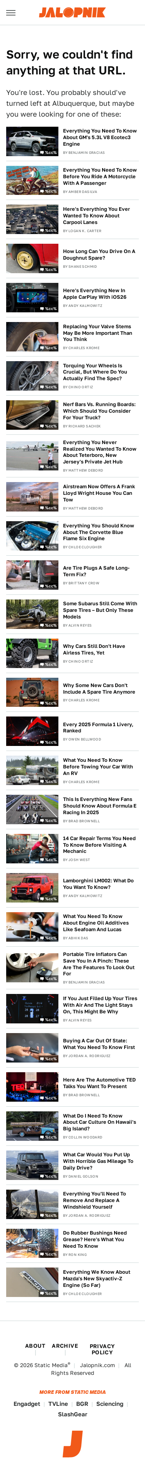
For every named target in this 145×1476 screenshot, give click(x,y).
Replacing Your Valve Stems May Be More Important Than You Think (97, 333)
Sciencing (109, 1403)
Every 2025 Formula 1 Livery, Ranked (98, 728)
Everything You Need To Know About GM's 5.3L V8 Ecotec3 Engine (100, 137)
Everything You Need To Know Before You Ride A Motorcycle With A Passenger (100, 176)
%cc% (51, 152)
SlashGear (72, 1414)
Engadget (27, 1403)
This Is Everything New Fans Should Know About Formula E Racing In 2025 (99, 805)
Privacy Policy (102, 1349)
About (35, 1346)
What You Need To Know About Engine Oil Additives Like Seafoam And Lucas (96, 922)
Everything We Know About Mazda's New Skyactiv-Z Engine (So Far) (96, 1278)
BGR (82, 1403)
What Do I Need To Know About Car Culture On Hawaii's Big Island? (99, 1122)
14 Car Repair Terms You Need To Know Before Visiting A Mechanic (99, 844)
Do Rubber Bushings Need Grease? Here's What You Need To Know (95, 1239)
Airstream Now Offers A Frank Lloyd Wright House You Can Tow (99, 493)
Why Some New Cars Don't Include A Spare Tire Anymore (99, 688)
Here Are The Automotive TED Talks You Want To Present (99, 1083)
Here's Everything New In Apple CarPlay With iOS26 (94, 294)
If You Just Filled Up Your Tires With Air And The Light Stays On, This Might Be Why (100, 1004)
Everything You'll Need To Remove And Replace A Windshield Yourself (94, 1200)
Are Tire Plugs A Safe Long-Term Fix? (96, 571)
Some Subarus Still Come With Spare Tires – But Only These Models (100, 610)
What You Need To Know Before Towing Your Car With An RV (98, 766)
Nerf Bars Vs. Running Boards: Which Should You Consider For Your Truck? (99, 410)
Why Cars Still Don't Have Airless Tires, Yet (94, 649)
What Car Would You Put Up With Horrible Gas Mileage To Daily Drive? (98, 1161)
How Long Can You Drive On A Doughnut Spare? (99, 254)
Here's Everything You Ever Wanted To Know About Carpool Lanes (96, 215)
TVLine (58, 1403)
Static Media (51, 1365)
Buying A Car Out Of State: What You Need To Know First (99, 1044)
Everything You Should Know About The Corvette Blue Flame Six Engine (98, 532)
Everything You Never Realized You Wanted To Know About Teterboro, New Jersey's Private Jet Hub (99, 452)
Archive (65, 1346)
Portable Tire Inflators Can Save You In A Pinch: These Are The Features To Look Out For (99, 964)
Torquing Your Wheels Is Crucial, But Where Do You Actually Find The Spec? (95, 372)
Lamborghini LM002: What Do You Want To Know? (98, 884)
